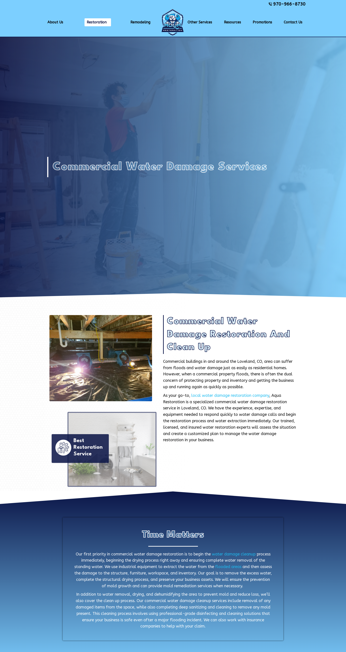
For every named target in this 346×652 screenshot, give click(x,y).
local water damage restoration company (230, 395)
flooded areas (228, 566)
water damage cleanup (234, 554)
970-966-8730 (287, 4)
